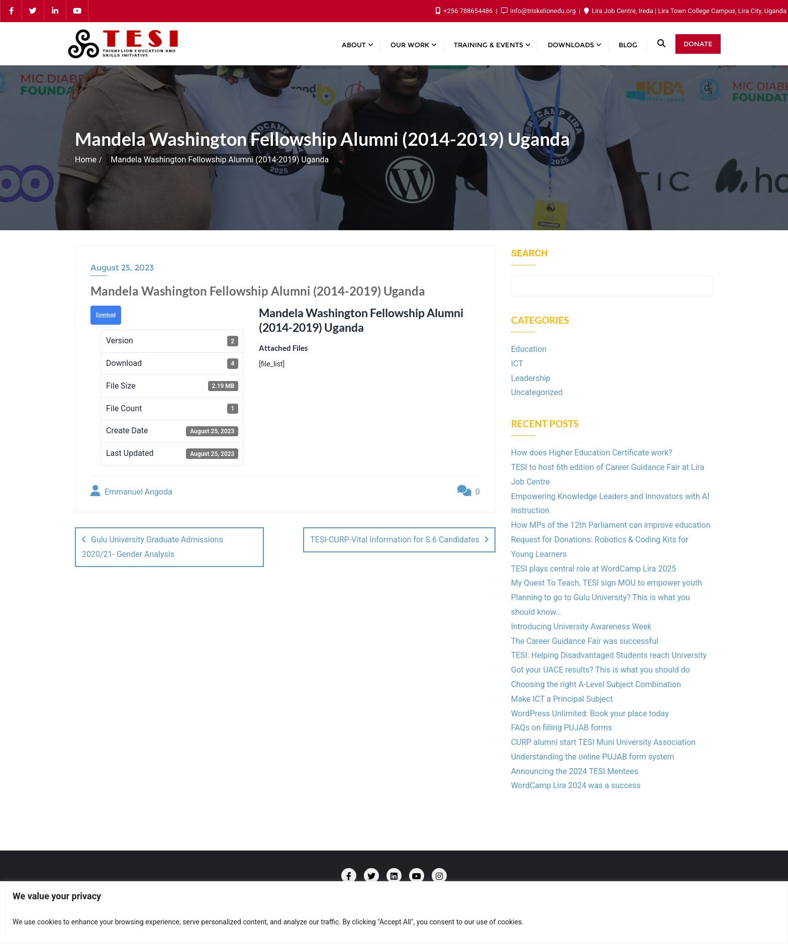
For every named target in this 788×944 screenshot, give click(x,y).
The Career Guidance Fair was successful (584, 641)
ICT (517, 363)
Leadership (531, 378)
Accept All (739, 921)
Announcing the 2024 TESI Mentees (574, 771)
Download (106, 314)
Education (529, 349)
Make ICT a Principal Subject (562, 699)
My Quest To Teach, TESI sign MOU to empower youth (606, 583)
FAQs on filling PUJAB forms (561, 727)
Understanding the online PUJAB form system (592, 757)
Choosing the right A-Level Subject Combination (596, 684)
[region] (394, 912)
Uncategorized (537, 392)
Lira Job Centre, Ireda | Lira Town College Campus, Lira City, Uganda (685, 11)
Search (529, 253)
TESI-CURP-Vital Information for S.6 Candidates (394, 539)
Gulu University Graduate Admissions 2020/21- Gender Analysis (152, 547)
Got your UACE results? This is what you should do (600, 670)
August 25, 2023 (122, 267)
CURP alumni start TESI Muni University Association (603, 742)
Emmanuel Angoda (131, 491)
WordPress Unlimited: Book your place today (590, 713)
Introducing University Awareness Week (581, 626)
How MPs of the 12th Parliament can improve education (611, 525)
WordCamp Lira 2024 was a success (576, 785)
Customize (590, 921)
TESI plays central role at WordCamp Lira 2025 (593, 569)
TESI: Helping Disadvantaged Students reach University (609, 655)
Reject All (664, 921)
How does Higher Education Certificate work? (591, 452)
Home (85, 159)
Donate (698, 44)
